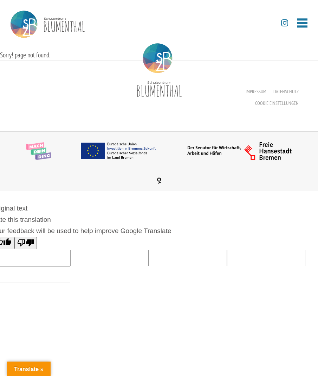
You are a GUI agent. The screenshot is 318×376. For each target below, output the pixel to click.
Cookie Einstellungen (277, 103)
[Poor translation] (25, 243)
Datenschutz (286, 91)
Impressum (256, 91)
